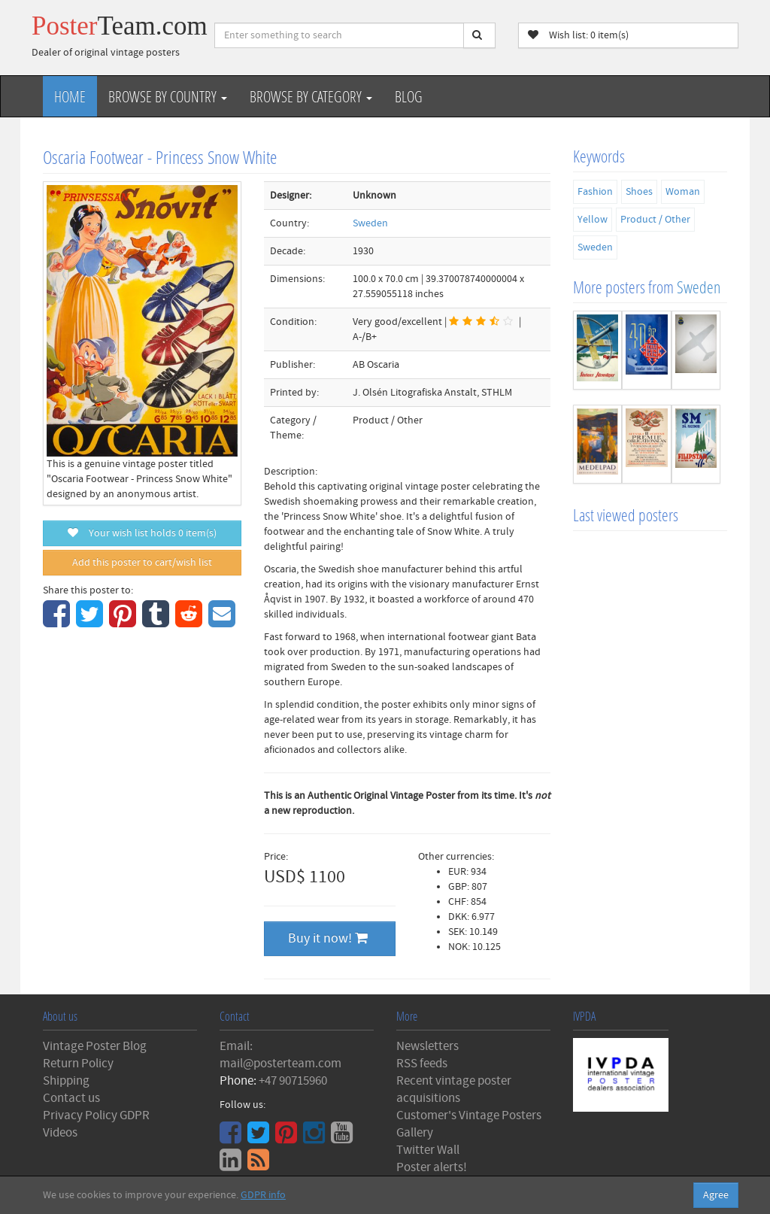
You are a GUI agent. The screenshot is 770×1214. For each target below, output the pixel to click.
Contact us (71, 1098)
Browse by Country (167, 96)
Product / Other (655, 219)
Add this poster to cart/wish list (142, 562)
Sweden (370, 223)
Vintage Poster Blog (95, 1046)
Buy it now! (328, 938)
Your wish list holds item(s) (142, 533)
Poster (120, 26)
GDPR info (263, 1195)
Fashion (595, 192)
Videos (60, 1132)
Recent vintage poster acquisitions (453, 1089)
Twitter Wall (427, 1150)
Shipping (66, 1081)
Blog (409, 96)
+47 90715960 (293, 1081)
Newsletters (427, 1046)
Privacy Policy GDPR (96, 1115)
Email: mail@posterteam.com (280, 1055)
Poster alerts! (431, 1167)
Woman (682, 192)
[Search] (479, 35)
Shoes (639, 192)
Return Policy (78, 1063)
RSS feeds (421, 1063)
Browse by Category (311, 96)
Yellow (593, 219)
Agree (716, 1195)
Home (70, 96)
